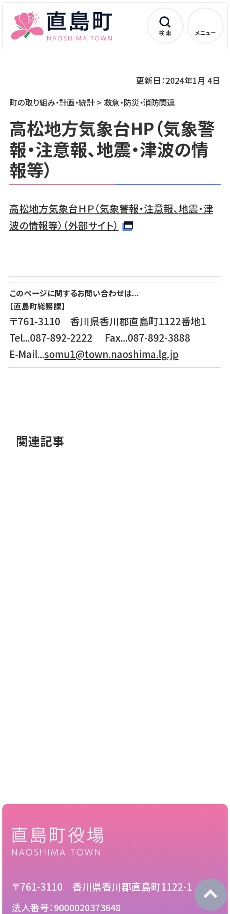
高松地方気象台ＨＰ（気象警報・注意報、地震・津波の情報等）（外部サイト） (111, 216)
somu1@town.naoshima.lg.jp (111, 354)
